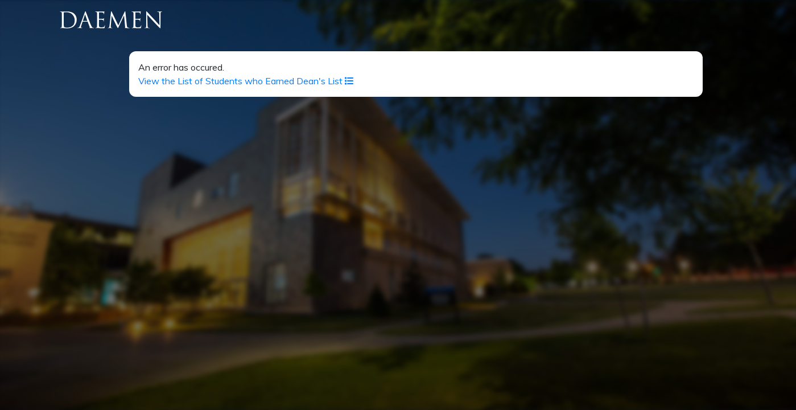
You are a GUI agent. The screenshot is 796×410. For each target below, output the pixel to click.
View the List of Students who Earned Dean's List (246, 81)
